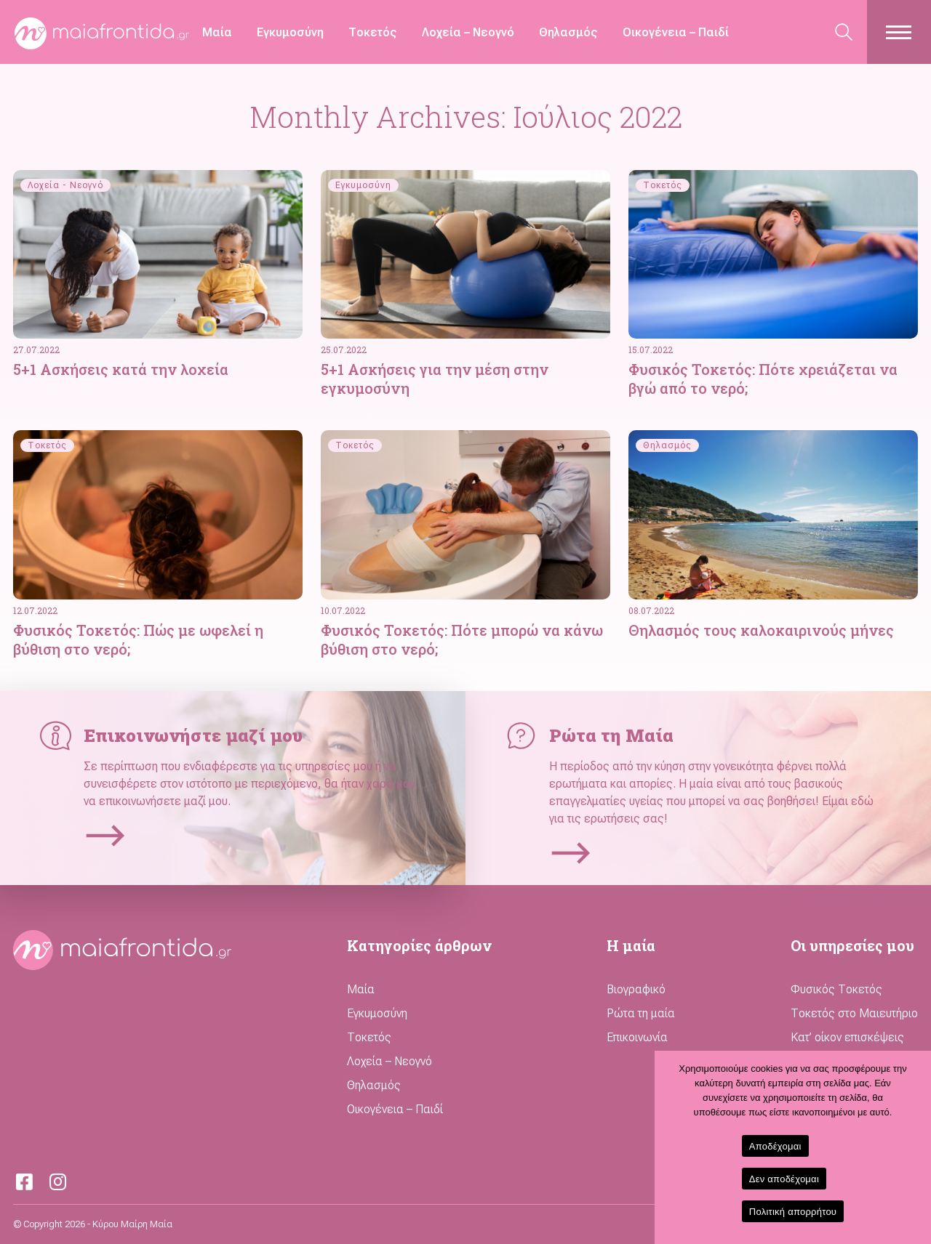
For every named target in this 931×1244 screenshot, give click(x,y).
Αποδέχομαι (775, 1146)
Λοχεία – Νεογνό (468, 32)
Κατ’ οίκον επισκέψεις (847, 1037)
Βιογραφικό (636, 989)
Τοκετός (372, 32)
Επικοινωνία (637, 1037)
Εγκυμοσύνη (290, 32)
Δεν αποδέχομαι (784, 1179)
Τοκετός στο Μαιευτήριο (854, 1013)
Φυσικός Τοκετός (836, 989)
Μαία (217, 32)
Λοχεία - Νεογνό (65, 185)
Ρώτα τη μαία (641, 1013)
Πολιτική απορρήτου (792, 1211)
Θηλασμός (568, 32)
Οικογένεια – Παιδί (676, 32)
